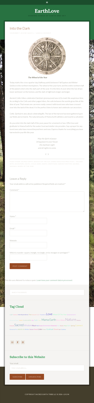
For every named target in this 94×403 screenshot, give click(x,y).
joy (33, 320)
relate (41, 325)
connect (79, 325)
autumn (34, 314)
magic (39, 320)
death (44, 164)
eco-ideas (60, 320)
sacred (76, 164)
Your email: (14, 363)
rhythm (68, 164)
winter (27, 329)
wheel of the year (26, 166)
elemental (54, 325)
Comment (14, 190)
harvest (61, 164)
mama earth (48, 319)
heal (37, 325)
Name (13, 216)
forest (36, 329)
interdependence (23, 314)
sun (58, 326)
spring (73, 325)
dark (39, 164)
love (49, 314)
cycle (33, 164)
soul (60, 329)
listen (40, 329)
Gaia (38, 314)
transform (43, 314)
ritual (34, 326)
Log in (66, 394)
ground (12, 325)
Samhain (13, 166)
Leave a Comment (43, 33)
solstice (15, 314)
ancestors (19, 164)
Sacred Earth (27, 161)
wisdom (28, 325)
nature (70, 319)
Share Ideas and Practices (62, 161)
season (31, 329)
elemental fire (13, 329)
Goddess (63, 329)
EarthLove (47, 11)
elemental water (14, 320)
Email (12, 228)
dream (56, 329)
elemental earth (71, 314)
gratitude (52, 164)
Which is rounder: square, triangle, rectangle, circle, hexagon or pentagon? (39, 252)
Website (13, 240)
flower (44, 329)
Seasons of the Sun (42, 161)
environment (47, 325)
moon (65, 325)
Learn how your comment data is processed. (54, 280)
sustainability (27, 320)
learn (21, 320)
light (11, 314)
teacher (62, 325)
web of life (21, 329)
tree (30, 314)
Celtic (27, 164)
